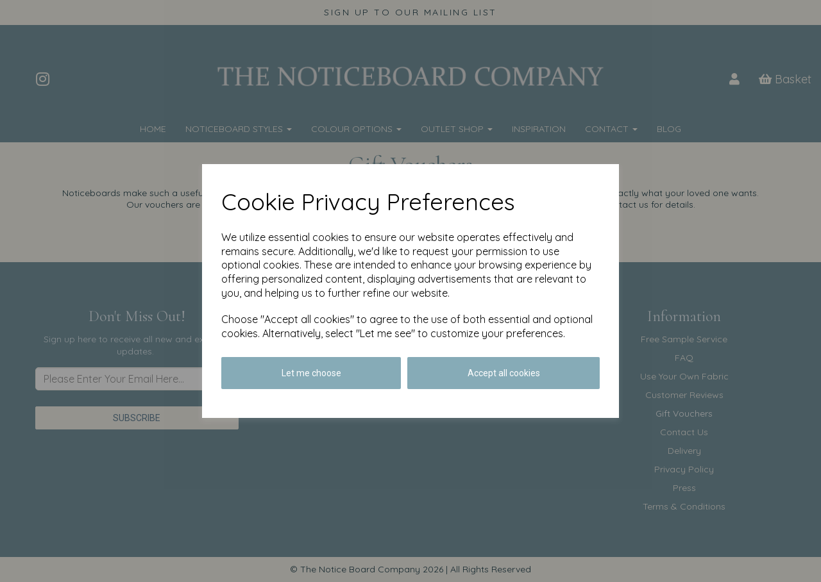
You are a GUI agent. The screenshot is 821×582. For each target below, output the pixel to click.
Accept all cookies (504, 373)
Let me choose (311, 373)
